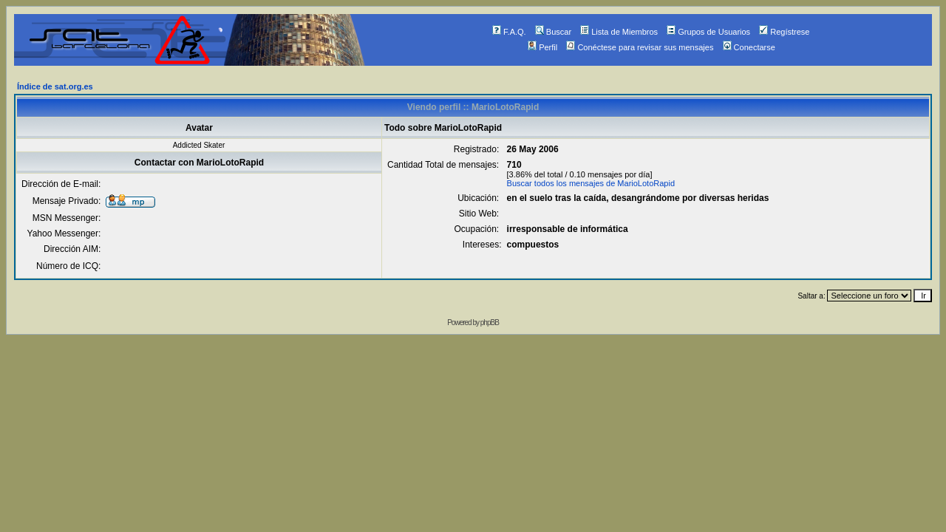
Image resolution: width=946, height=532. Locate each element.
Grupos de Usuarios (708, 31)
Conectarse (749, 47)
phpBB (489, 322)
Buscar (553, 31)
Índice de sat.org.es (55, 86)
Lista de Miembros (619, 31)
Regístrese (784, 31)
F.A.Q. (509, 31)
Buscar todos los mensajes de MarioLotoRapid (591, 183)
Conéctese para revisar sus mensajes (639, 47)
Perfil (542, 47)
